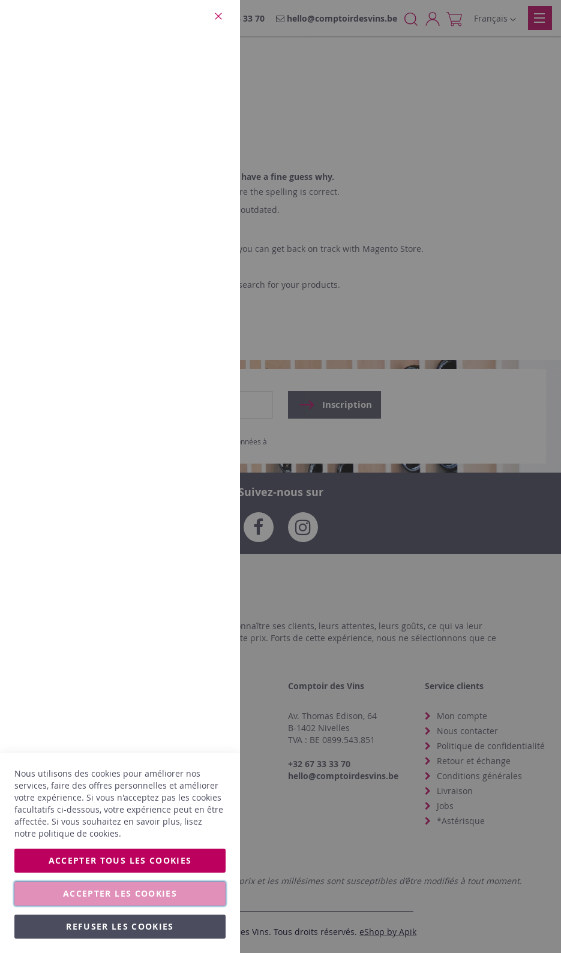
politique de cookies (78, 833)
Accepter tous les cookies (120, 860)
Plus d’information (190, 111)
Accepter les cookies (120, 893)
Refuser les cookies (120, 926)
